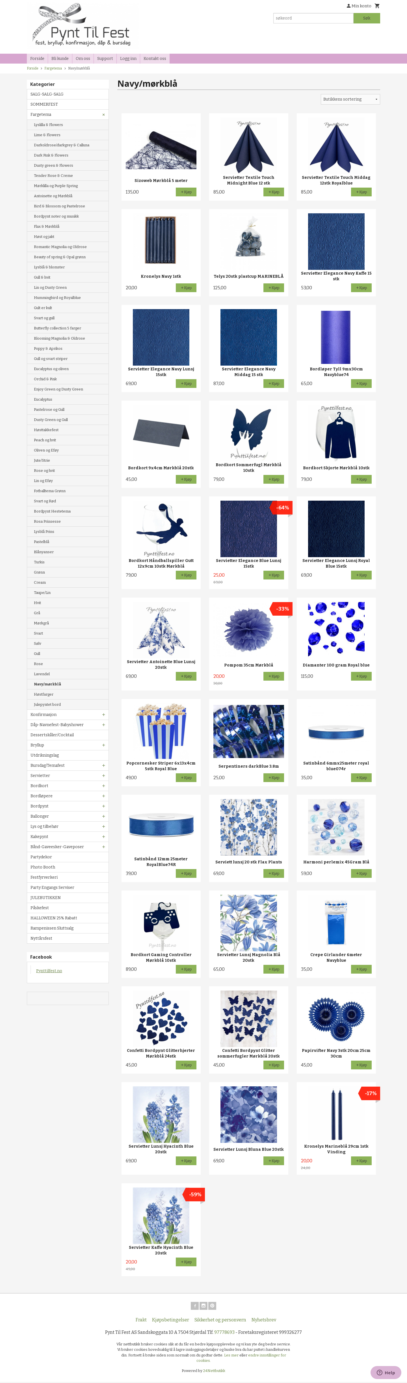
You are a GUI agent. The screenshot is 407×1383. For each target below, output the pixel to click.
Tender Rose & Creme (53, 175)
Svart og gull (44, 318)
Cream (40, 582)
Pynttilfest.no (49, 971)
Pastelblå (41, 542)
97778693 (224, 1333)
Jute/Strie (42, 460)
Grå (37, 613)
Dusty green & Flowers (53, 165)
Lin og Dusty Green (50, 287)
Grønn (39, 572)
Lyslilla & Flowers (48, 125)
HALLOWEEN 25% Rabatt (54, 918)
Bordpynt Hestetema (52, 511)
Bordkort (39, 785)
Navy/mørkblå (47, 684)
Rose (38, 664)
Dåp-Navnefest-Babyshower (57, 724)
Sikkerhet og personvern (220, 1321)
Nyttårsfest (41, 938)
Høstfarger (43, 694)
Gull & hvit (42, 277)
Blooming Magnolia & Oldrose (59, 338)
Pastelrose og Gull (49, 409)
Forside (37, 58)
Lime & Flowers (47, 135)
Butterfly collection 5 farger (57, 328)
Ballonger (40, 816)
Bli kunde (60, 58)
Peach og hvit (45, 440)
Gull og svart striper (51, 359)
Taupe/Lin (42, 592)
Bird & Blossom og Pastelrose (59, 206)
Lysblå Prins (44, 531)
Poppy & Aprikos (48, 348)
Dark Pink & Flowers (51, 155)
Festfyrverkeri (44, 877)
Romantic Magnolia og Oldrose (60, 247)
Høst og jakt (44, 237)
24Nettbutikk (214, 1372)
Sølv (37, 643)
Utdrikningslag (45, 755)
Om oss (83, 58)
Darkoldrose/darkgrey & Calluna (61, 145)
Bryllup (37, 745)
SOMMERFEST (44, 104)
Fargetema (41, 114)
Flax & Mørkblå (46, 226)
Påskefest (40, 908)
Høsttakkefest (46, 430)
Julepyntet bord (47, 704)
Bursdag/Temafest (48, 765)
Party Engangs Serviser (52, 887)
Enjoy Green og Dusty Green (58, 389)
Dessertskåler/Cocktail (52, 735)
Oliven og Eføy (46, 450)
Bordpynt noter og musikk (56, 216)
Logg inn (128, 58)
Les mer (231, 1356)
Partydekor (41, 857)
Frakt (141, 1321)
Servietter (40, 775)
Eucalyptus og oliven (51, 369)
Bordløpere (42, 796)
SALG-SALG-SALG (47, 94)
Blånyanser (44, 552)
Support (105, 58)
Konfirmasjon (44, 714)
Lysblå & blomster (49, 267)
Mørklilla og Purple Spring (56, 186)
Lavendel (42, 674)
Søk (366, 18)
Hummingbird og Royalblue (57, 298)
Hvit (37, 603)
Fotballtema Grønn (50, 491)
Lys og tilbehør (45, 826)
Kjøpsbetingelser (170, 1321)
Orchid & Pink (45, 379)
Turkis (39, 562)
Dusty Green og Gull (51, 420)
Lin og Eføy (43, 481)
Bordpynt (40, 806)
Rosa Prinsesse (47, 521)
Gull (37, 654)
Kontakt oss (155, 58)
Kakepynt (39, 836)
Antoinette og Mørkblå (53, 196)
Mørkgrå (41, 623)
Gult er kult (43, 308)
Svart (38, 633)
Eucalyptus (43, 399)
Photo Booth (43, 867)
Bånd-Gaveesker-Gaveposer (57, 846)
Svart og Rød (45, 501)
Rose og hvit (44, 470)
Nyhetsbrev (264, 1321)
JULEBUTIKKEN (46, 897)
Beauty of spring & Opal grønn (60, 257)
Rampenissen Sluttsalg (52, 928)
